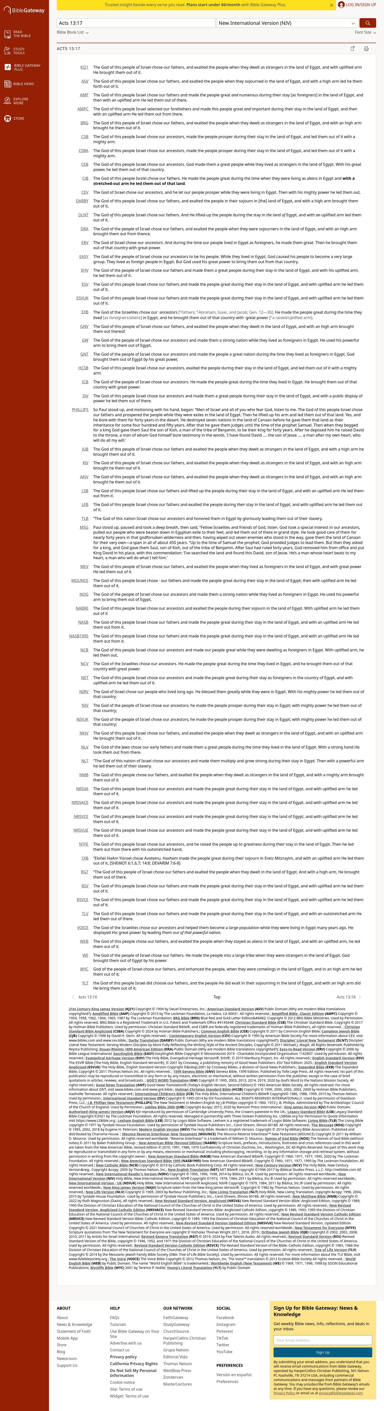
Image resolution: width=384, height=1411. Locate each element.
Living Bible (318, 1120)
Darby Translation (144, 1040)
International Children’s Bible (160, 1093)
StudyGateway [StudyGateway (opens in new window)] (176, 1324)
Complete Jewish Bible (340, 1031)
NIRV (83, 691)
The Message (322, 1125)
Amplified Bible (106, 1013)
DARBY (82, 201)
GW (85, 340)
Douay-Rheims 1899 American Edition (131, 1049)
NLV (84, 747)
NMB (83, 774)
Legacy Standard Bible (306, 1111)
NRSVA (82, 788)
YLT (85, 983)
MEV (84, 566)
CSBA (83, 150)
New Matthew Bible (309, 1196)
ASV (84, 81)
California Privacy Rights (134, 1363)
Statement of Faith (74, 1331)
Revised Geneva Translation (164, 1236)
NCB (84, 650)
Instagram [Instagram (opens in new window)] (226, 1324)
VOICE (82, 927)
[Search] (368, 23)
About (62, 1317)
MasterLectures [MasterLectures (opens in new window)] (177, 1384)
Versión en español (234, 1374)
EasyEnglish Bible (128, 1053)
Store (62, 1344)
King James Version (300, 1107)
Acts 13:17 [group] (68, 48)
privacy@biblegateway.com (340, 1393)
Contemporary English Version (195, 1035)
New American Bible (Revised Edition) (170, 1142)
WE (85, 955)
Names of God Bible (282, 1138)
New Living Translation (228, 1192)
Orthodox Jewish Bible (280, 1232)
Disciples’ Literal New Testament (307, 1040)
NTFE (83, 844)
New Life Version (100, 1192)
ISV (85, 396)
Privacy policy (123, 1356)
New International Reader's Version (126, 1174)
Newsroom (67, 1358)
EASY (83, 256)
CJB (85, 178)
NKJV (84, 733)
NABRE (82, 608)
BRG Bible (181, 1018)
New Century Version (273, 1165)
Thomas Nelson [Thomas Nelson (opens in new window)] (177, 1363)
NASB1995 (78, 636)
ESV (85, 284)
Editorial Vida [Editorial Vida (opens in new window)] (175, 1356)
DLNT (83, 215)
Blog (61, 1351)
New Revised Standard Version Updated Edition (216, 1223)
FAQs (114, 1317)
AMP (84, 95)
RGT (85, 872)
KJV (85, 463)
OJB (85, 858)
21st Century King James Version (96, 1009)
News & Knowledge (74, 1324)
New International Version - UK (95, 1183)
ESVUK (82, 298)
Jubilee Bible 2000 (160, 1107)
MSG (84, 527)
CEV (84, 192)
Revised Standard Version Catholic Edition (169, 1245)
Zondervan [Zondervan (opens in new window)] (173, 1377)
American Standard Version (230, 1009)
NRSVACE (80, 802)
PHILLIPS (80, 409)
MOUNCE (79, 580)
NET (84, 677)
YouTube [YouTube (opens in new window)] (224, 1351)
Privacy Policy (284, 1393)
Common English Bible (220, 1031)
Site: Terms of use (126, 1389)
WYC (84, 969)
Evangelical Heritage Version (110, 1058)
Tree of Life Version (330, 1249)
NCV (84, 663)
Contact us (120, 1350)
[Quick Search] (136, 23)
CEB (84, 164)
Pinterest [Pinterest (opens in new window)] (224, 1331)
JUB (85, 449)
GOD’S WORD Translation (168, 1080)
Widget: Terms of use (129, 1396)
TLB (85, 518)
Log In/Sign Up (361, 4)
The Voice (118, 1258)
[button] (356, 5)
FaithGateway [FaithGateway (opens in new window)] (175, 1317)
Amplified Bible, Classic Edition (298, 1013)
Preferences (227, 1381)
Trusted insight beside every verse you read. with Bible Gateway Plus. (195, 4)
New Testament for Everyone (319, 1227)
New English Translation (188, 1169)
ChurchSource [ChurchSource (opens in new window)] (176, 1331)
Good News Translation (115, 1085)
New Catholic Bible (112, 1165)
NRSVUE (80, 830)
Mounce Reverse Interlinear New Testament (159, 1134)
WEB (84, 941)
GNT (84, 354)
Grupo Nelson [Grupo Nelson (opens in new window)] (176, 1350)
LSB (85, 490)
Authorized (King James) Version (96, 1111)
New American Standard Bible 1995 (150, 1160)
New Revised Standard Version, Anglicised (190, 1200)
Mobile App (67, 1338)
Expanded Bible (311, 1067)
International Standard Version (129, 1098)
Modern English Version (159, 1129)
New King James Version (123, 1187)
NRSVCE (81, 816)
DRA (84, 229)
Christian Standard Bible (255, 1022)
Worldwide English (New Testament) (241, 1263)
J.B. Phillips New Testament (111, 1102)
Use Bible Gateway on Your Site (134, 1334)
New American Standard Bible (173, 1156)
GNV (84, 326)
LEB (85, 504)
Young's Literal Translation (189, 1267)
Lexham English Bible (136, 1120)
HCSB (83, 368)
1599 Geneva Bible (188, 1071)
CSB (84, 136)
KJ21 (84, 67)
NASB (83, 622)
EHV (84, 270)
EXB (84, 312)
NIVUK (82, 719)
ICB (85, 382)
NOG (84, 594)
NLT (84, 761)
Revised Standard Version (310, 1236)
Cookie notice (122, 1382)
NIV (85, 705)
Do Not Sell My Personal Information (133, 1373)
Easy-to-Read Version (297, 1049)
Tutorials (118, 1324)
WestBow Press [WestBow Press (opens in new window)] (177, 1370)
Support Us (67, 1365)
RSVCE (82, 899)
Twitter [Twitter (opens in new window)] (222, 1344)
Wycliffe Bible (101, 1267)
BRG (84, 123)
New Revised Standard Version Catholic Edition (321, 1214)
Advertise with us (126, 1343)
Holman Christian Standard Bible (203, 1089)
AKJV (84, 476)
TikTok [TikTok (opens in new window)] (222, 1338)
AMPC (82, 109)
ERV (85, 242)
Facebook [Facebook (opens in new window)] (225, 1317)
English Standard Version (333, 1058)
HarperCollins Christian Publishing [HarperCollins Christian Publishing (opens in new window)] (184, 1340)
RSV (85, 886)
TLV (85, 913)
